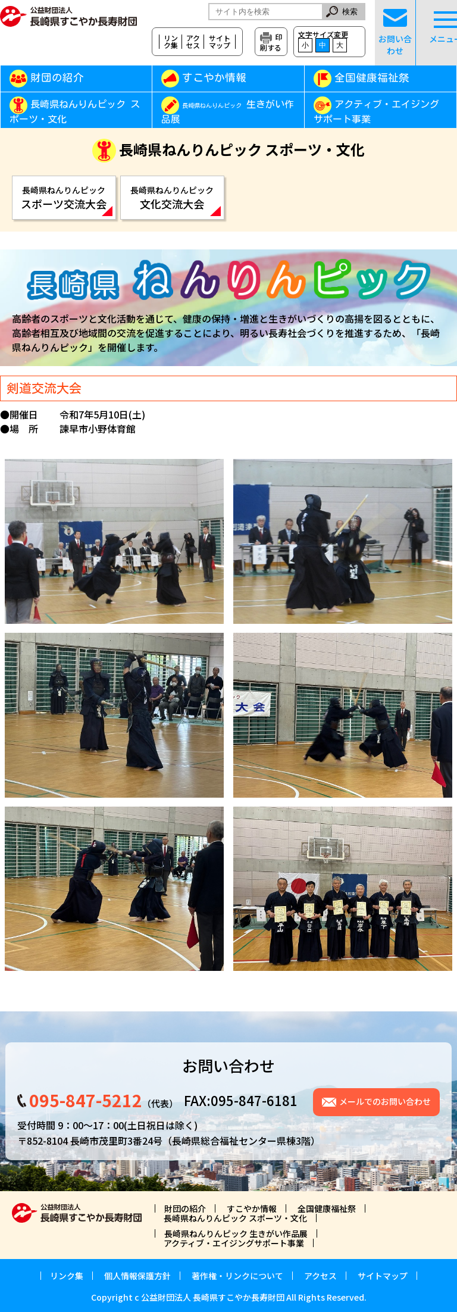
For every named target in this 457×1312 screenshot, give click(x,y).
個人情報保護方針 (137, 1276)
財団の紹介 (57, 78)
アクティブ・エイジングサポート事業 (376, 112)
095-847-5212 (85, 1100)
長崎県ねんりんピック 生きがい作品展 (236, 1233)
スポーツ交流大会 (63, 197)
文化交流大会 (172, 197)
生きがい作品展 (227, 112)
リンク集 (171, 42)
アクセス (193, 42)
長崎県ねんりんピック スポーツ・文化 (75, 112)
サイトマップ (219, 42)
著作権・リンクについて (237, 1276)
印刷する (271, 42)
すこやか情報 (231, 77)
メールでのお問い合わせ (385, 1101)
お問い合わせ (395, 33)
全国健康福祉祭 (371, 78)
